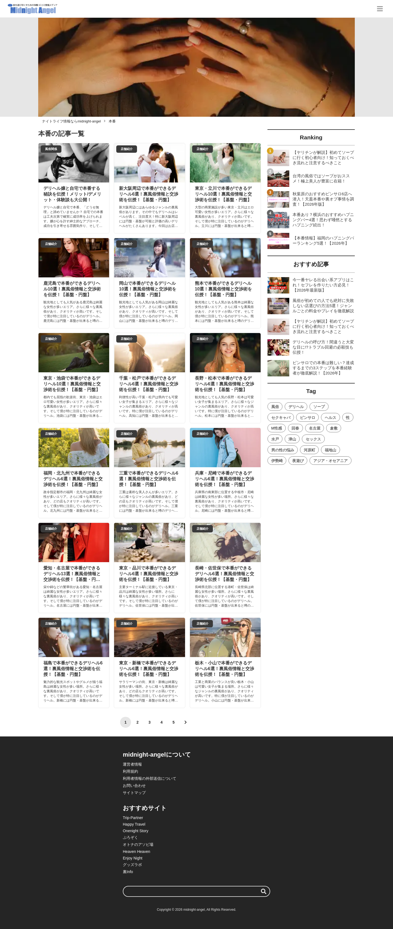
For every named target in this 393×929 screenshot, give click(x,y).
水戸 (275, 439)
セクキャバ (280, 417)
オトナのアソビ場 (138, 844)
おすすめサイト (145, 808)
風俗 (275, 406)
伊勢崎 (277, 460)
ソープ (319, 406)
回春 (295, 428)
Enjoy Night (132, 858)
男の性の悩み (282, 450)
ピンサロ (307, 417)
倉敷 (334, 428)
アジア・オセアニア (330, 460)
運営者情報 (132, 764)
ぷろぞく (130, 837)
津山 (292, 439)
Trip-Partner (133, 818)
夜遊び (298, 460)
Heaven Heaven (136, 851)
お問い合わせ (134, 785)
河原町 (309, 450)
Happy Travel (134, 824)
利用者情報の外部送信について (149, 778)
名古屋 (314, 428)
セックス (313, 439)
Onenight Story (135, 831)
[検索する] (263, 891)
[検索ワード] (196, 891)
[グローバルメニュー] (379, 8)
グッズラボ (132, 864)
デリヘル (296, 406)
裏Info (128, 872)
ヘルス (330, 417)
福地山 (330, 450)
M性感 (276, 428)
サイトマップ (134, 792)
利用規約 (130, 771)
